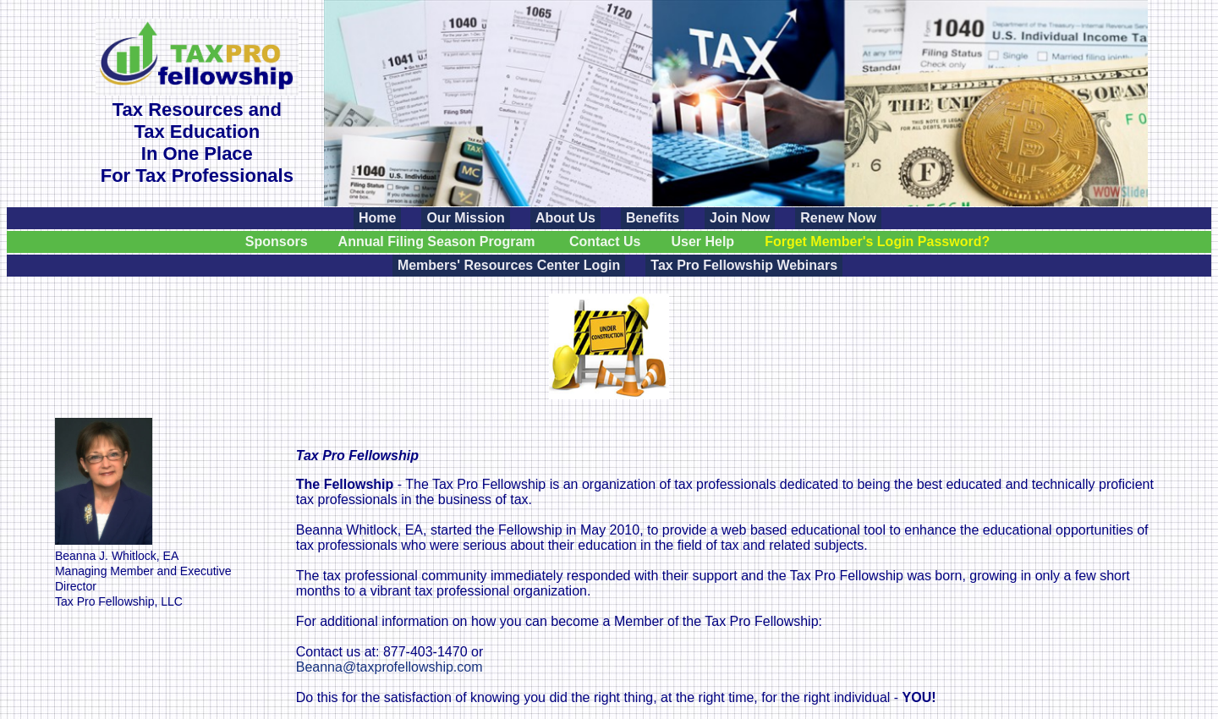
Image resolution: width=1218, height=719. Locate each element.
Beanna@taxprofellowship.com (389, 667)
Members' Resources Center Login (509, 265)
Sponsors (276, 241)
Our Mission (465, 218)
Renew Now (838, 218)
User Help (702, 241)
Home (377, 218)
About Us (565, 218)
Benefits (652, 218)
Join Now (740, 218)
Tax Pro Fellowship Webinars (743, 265)
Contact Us (604, 241)
